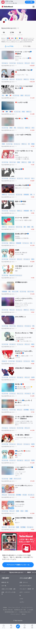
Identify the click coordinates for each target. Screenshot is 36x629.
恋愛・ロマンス (24, 582)
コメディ (22, 602)
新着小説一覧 (5, 582)
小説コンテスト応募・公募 (8, 589)
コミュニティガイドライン (27, 607)
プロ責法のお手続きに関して (25, 612)
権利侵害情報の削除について (11, 612)
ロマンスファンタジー (25, 585)
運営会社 (24, 614)
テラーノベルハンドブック (14, 607)
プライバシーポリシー (15, 614)
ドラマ (21, 598)
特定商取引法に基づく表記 (20, 609)
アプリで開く (29, 2)
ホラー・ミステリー (25, 592)
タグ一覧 (4, 585)
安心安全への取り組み (8, 609)
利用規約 (5, 607)
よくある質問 (30, 609)
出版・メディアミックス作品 (8, 593)
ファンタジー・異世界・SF (27, 589)
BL (20, 595)
